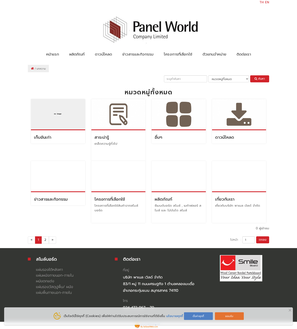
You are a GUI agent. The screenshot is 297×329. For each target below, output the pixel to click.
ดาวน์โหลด (103, 54)
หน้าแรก (52, 54)
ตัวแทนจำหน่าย (214, 54)
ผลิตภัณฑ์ (77, 54)
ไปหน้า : (235, 239)
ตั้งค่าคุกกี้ (198, 316)
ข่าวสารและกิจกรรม (137, 54)
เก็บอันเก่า (42, 137)
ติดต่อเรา (244, 54)
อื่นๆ (158, 137)
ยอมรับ (229, 316)
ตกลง (262, 240)
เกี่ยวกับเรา (225, 199)
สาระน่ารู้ (101, 137)
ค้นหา (260, 79)
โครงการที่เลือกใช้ (178, 54)
